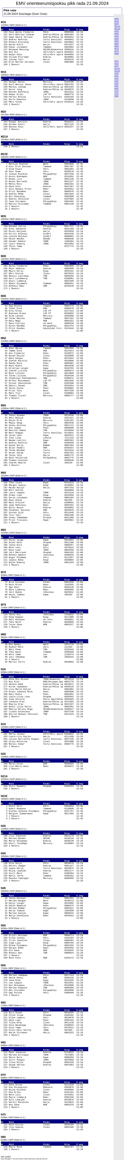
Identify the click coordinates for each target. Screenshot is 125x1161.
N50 (116, 81)
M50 (116, 38)
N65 (116, 88)
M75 (116, 51)
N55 (116, 83)
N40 (116, 76)
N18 (116, 63)
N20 (116, 66)
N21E (117, 71)
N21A (117, 68)
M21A (117, 26)
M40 (116, 33)
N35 (116, 73)
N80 (116, 96)
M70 (116, 48)
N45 (116, 78)
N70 (116, 91)
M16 (116, 18)
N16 (116, 61)
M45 (116, 36)
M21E (117, 28)
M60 (116, 43)
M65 (116, 46)
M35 (116, 31)
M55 (116, 41)
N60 (116, 86)
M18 (116, 21)
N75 (116, 93)
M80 (116, 53)
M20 (116, 23)
